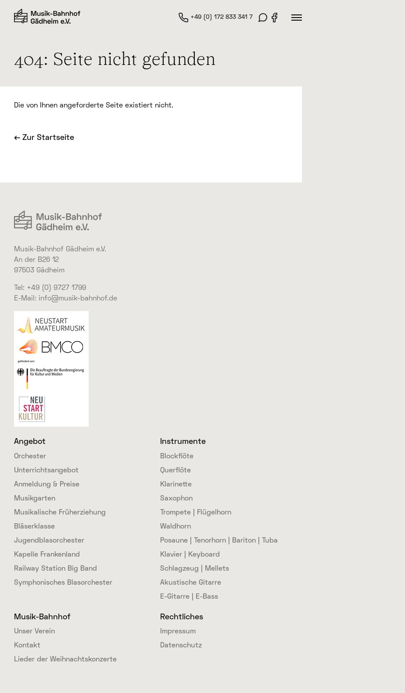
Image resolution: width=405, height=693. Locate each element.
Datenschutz (181, 646)
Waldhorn (175, 527)
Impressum (178, 632)
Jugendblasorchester (49, 541)
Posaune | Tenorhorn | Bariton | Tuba (219, 541)
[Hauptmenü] (296, 17)
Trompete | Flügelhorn (195, 513)
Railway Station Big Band (55, 569)
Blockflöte (177, 457)
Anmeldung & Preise (46, 485)
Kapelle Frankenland (47, 555)
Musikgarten (34, 499)
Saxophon (176, 499)
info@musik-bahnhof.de (78, 299)
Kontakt (27, 646)
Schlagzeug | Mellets (194, 569)
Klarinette (176, 485)
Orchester (30, 457)
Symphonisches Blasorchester (63, 583)
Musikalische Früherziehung (60, 513)
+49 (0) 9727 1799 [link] (56, 288)
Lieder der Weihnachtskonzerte (65, 660)
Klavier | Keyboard (190, 555)
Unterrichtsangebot (46, 471)
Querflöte (175, 471)
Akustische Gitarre (190, 583)
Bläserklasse (34, 527)
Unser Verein (34, 632)
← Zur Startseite (44, 138)
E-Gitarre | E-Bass (189, 597)
